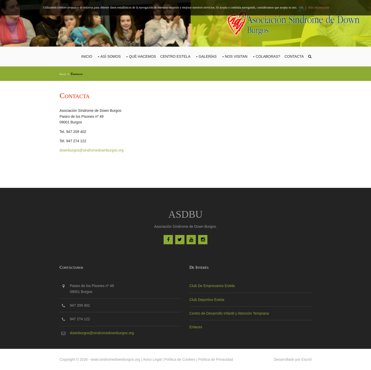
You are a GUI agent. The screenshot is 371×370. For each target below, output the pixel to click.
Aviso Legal (152, 359)
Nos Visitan (236, 56)
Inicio (86, 56)
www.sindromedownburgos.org (115, 359)
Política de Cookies (179, 359)
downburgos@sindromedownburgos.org (91, 150)
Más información (318, 7)
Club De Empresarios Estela (212, 286)
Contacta (294, 56)
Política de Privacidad (215, 359)
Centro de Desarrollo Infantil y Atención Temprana (229, 313)
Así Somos (110, 56)
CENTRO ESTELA (175, 56)
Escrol (306, 359)
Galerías (208, 56)
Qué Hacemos (142, 56)
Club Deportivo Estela (206, 300)
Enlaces (195, 327)
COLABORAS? (268, 56)
